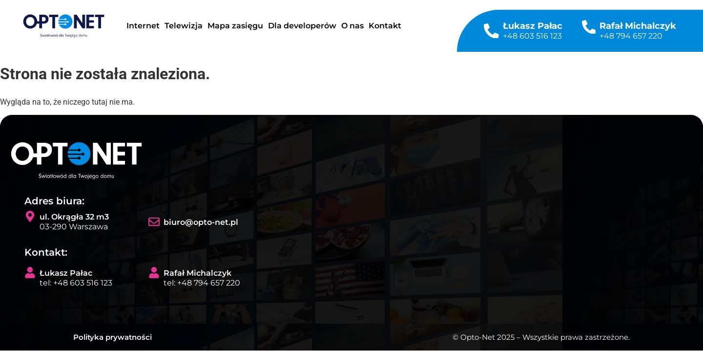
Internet (143, 25)
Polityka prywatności (112, 337)
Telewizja (184, 25)
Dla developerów (302, 25)
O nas (352, 25)
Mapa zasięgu (235, 25)
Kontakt (385, 25)
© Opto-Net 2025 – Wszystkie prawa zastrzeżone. (541, 337)
